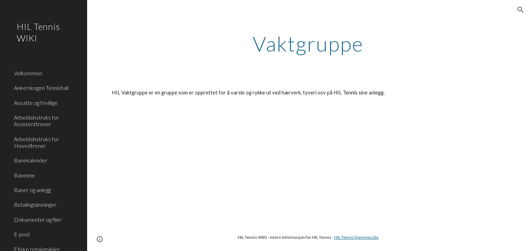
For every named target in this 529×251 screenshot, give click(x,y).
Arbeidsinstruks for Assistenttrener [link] (36, 120)
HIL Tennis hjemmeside (356, 237)
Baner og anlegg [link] (32, 190)
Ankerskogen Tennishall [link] (41, 87)
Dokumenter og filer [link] (38, 219)
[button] (520, 9)
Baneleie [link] (24, 175)
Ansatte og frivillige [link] (36, 102)
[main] (308, 43)
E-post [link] (22, 234)
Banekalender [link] (30, 160)
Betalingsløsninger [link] (35, 204)
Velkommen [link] (28, 73)
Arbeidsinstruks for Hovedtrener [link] (36, 142)
